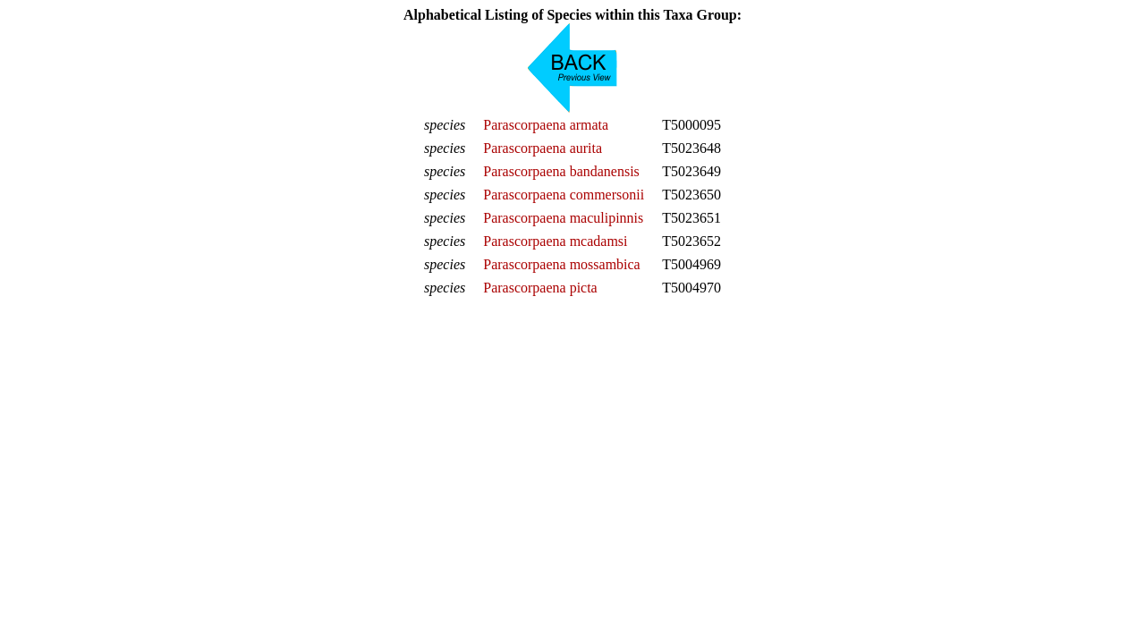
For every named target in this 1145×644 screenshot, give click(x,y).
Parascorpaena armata (545, 124)
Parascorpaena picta (540, 287)
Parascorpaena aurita (542, 148)
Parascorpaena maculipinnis (563, 217)
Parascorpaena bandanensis (561, 171)
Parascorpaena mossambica (561, 264)
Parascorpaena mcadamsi (555, 241)
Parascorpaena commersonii (563, 194)
